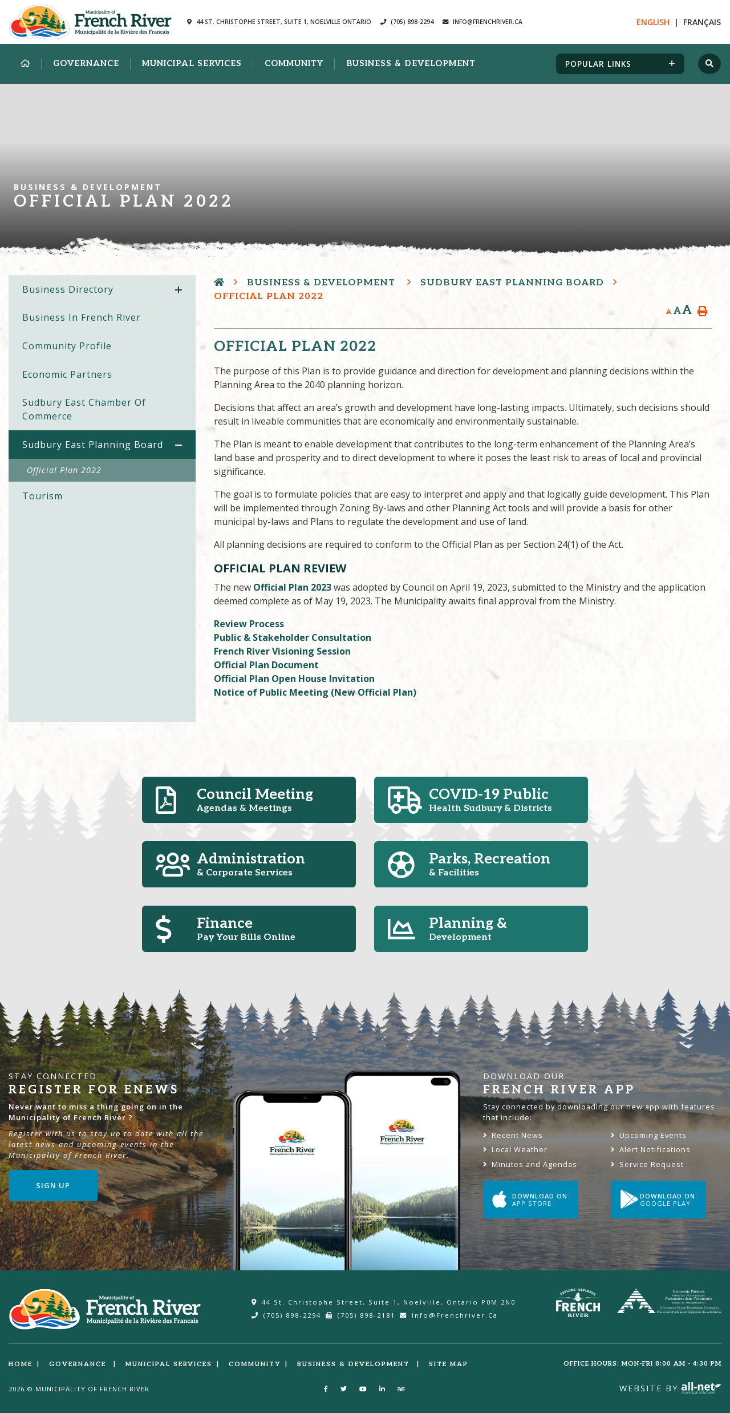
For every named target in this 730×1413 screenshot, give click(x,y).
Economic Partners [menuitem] (67, 374)
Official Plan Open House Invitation (294, 678)
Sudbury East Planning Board (512, 282)
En (653, 22)
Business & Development (322, 282)
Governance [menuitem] (86, 63)
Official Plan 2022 (268, 296)
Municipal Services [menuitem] (192, 63)
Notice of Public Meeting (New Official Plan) (315, 692)
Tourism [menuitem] (42, 496)
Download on (529, 1199)
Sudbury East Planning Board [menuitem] (92, 444)
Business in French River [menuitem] (81, 317)
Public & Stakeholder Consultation (292, 637)
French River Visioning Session (282, 651)
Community (255, 1364)
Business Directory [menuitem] (67, 289)
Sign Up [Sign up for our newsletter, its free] (53, 1185)
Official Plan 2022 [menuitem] (64, 470)
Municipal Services (168, 1364)
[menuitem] (25, 64)
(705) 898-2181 (360, 1315)
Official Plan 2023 (292, 587)
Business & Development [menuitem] (411, 63)
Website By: (670, 1388)
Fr (702, 22)
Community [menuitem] (294, 63)
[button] (178, 290)
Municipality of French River (90, 22)
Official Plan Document (266, 665)
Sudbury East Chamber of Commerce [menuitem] (84, 409)
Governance (79, 1364)
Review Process (249, 623)
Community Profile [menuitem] (67, 346)
